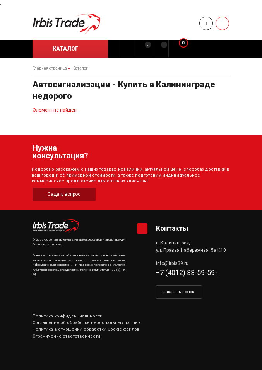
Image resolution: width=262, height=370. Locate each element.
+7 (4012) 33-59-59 (185, 272)
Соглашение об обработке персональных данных (86, 322)
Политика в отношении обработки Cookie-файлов (86, 329)
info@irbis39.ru (172, 263)
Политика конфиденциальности (68, 316)
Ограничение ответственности (66, 336)
